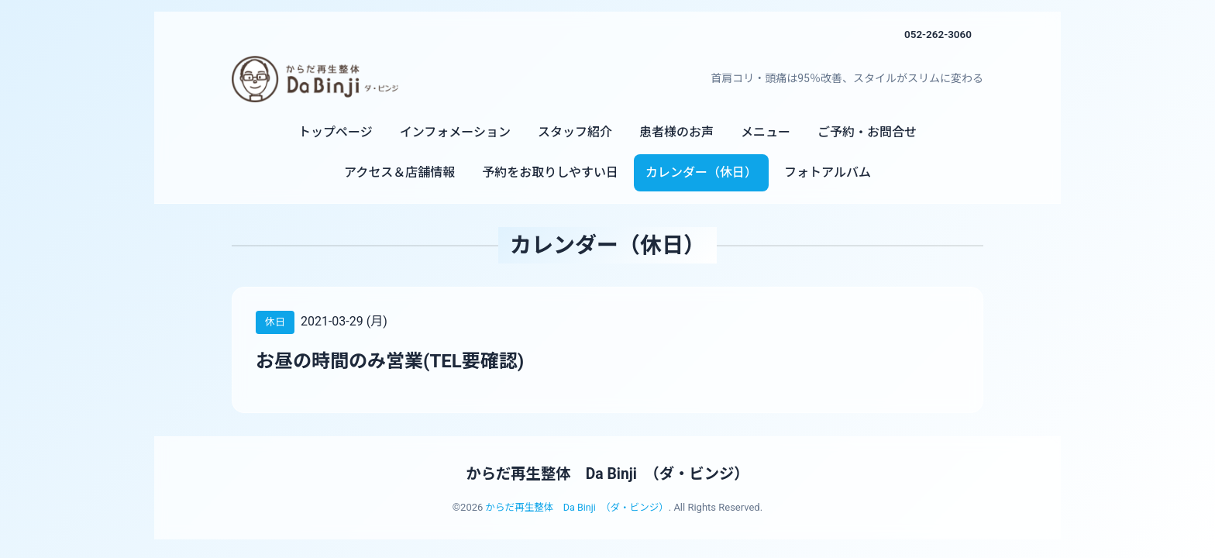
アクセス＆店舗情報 (399, 172)
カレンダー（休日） (701, 172)
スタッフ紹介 (575, 132)
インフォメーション (455, 132)
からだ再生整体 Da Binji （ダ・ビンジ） (607, 473)
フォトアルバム (827, 172)
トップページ (335, 132)
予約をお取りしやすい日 (550, 172)
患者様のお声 (676, 132)
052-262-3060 (937, 34)
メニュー (765, 132)
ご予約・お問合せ (867, 132)
